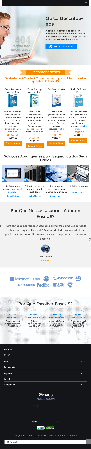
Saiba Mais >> (13, 196)
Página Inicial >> (63, 46)
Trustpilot (37, 406)
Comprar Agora (13, 143)
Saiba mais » (12, 131)
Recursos (8, 349)
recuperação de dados (15, 190)
